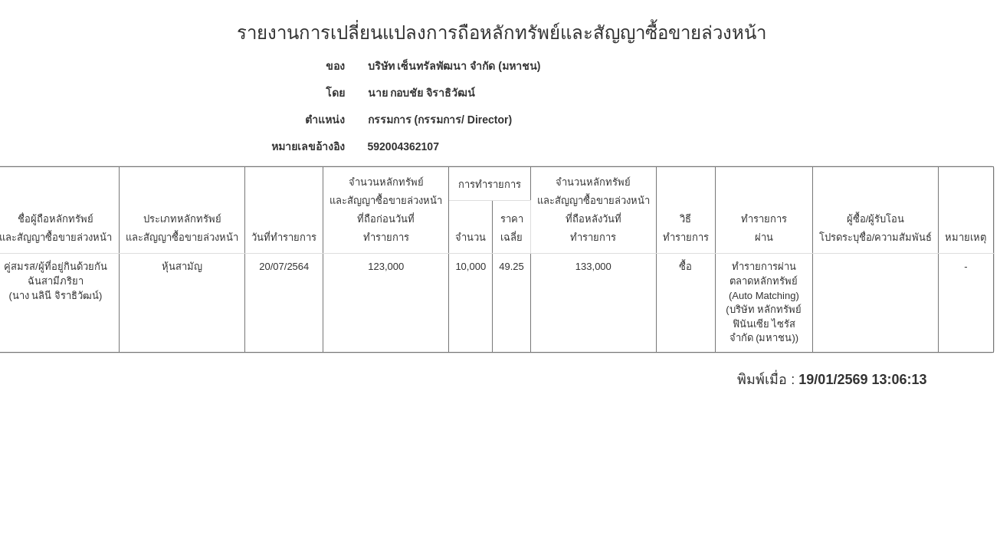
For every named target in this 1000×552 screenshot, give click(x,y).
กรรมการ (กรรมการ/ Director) (440, 119)
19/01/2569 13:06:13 (862, 380)
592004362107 (403, 146)
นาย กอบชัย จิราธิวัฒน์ (422, 93)
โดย (335, 93)
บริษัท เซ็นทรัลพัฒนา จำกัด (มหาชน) (454, 66)
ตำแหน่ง (325, 119)
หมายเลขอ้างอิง (308, 146)
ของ (335, 66)
